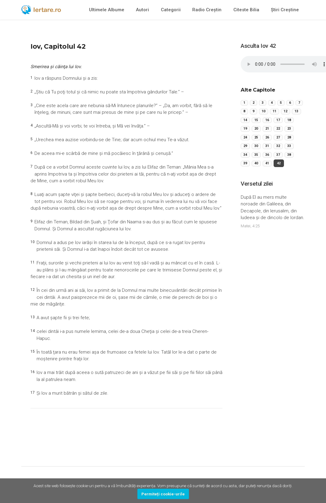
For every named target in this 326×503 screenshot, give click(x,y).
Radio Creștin (206, 9)
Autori (142, 9)
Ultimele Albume (106, 9)
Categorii (171, 9)
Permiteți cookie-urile (163, 493)
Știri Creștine (285, 9)
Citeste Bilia (246, 9)
